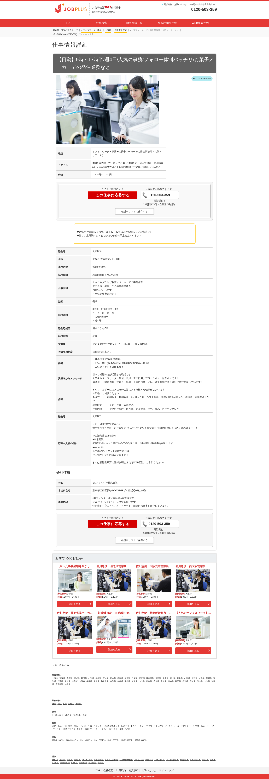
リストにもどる (60, 665)
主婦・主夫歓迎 (111, 760)
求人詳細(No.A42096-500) (65, 34)
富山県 (166, 678)
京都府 (75, 681)
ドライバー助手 (106, 729)
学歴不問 (149, 760)
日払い (55, 760)
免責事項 (133, 770)
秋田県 (84, 678)
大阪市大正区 (120, 30)
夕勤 (59, 704)
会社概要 (108, 770)
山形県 (91, 678)
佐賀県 (185, 681)
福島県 (99, 678)
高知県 (171, 681)
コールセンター (96, 726)
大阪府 (108, 30)
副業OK (77, 760)
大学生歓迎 (99, 760)
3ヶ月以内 (77, 715)
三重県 (60, 681)
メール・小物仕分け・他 (184, 726)
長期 (85, 715)
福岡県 (178, 681)
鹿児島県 (60, 684)
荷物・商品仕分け (59, 726)
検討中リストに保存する (134, 211)
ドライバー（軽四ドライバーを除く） (68, 729)
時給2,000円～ (141, 740)
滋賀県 (68, 681)
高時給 (101, 762)
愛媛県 (164, 681)
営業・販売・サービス (204, 726)
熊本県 (200, 681)
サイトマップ (166, 770)
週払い (62, 760)
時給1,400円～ (86, 740)
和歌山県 (105, 681)
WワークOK (87, 760)
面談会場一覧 (134, 22)
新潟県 (158, 678)
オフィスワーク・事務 (91, 30)
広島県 (135, 681)
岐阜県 (202, 678)
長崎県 (193, 681)
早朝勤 (78, 704)
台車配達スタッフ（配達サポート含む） (121, 726)
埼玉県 (128, 678)
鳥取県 (113, 681)
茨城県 (106, 678)
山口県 (142, 681)
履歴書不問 (65, 762)
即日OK (74, 762)
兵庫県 (89, 681)
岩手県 (70, 678)
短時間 (71, 704)
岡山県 (128, 681)
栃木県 (113, 678)
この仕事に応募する (113, 195)
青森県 (62, 678)
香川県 (157, 681)
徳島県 (149, 681)
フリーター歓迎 (126, 760)
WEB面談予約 (200, 22)
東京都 (142, 678)
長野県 (195, 678)
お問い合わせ (149, 770)
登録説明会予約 (167, 22)
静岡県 (209, 678)
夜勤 (65, 704)
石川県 (173, 678)
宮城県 (77, 678)
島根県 (120, 681)
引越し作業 (118, 729)
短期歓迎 (83, 762)
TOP (69, 22)
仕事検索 (101, 22)
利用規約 (121, 770)
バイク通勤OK (172, 760)
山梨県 (187, 678)
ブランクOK (159, 760)
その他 (127, 729)
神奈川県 (150, 678)
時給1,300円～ (72, 740)
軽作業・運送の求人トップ (65, 30)
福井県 (180, 678)
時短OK (205, 760)
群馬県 (120, 678)
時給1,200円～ (58, 740)
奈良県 (97, 681)
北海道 (55, 678)
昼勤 (54, 704)
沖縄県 (68, 684)
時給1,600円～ (114, 740)
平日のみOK (195, 760)
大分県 (207, 681)
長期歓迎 (93, 762)
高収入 (70, 760)
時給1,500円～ (100, 740)
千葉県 (135, 678)
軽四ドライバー (91, 729)
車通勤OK (184, 760)
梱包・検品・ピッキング (78, 726)
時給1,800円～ (127, 740)
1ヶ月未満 (56, 715)
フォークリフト (146, 726)
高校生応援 (139, 760)
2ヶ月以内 (66, 715)
